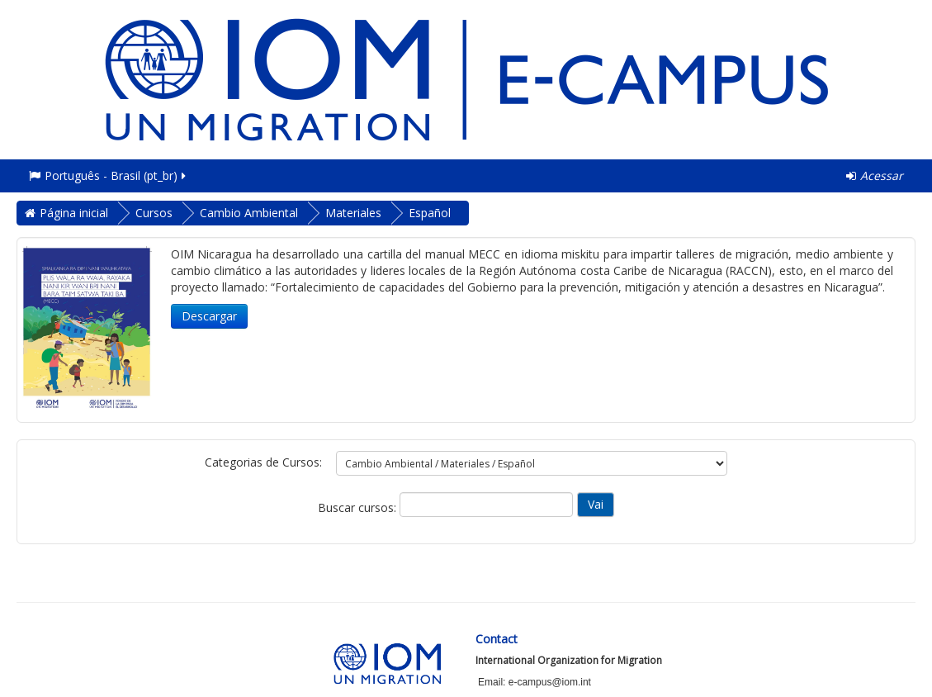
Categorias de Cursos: (263, 462)
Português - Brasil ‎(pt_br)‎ (108, 175)
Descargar (209, 316)
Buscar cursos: (359, 507)
